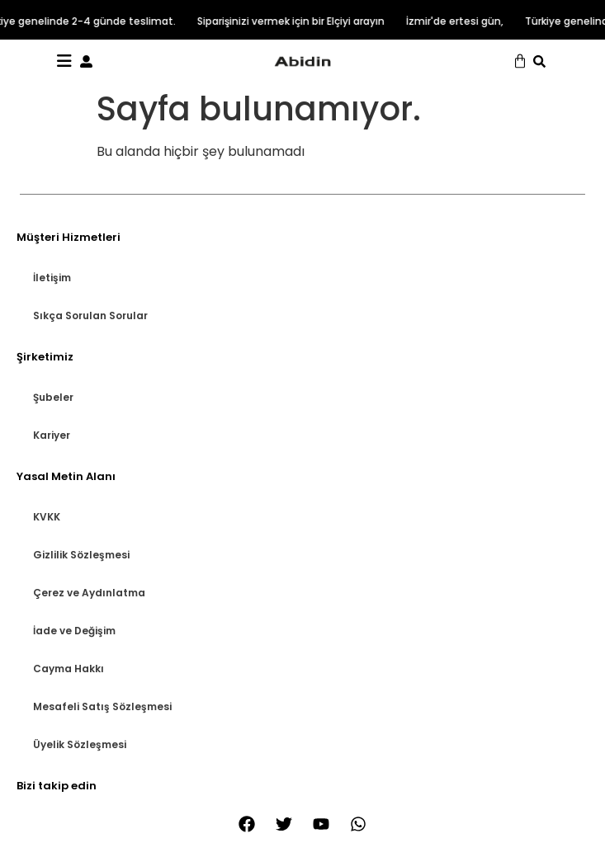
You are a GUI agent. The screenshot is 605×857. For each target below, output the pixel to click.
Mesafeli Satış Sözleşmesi (102, 706)
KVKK (46, 517)
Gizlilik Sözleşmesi (81, 555)
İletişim (52, 278)
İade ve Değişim (74, 631)
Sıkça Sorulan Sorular (90, 315)
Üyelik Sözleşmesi (79, 744)
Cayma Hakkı (68, 669)
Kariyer (51, 435)
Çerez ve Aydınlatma (89, 593)
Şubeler (53, 397)
